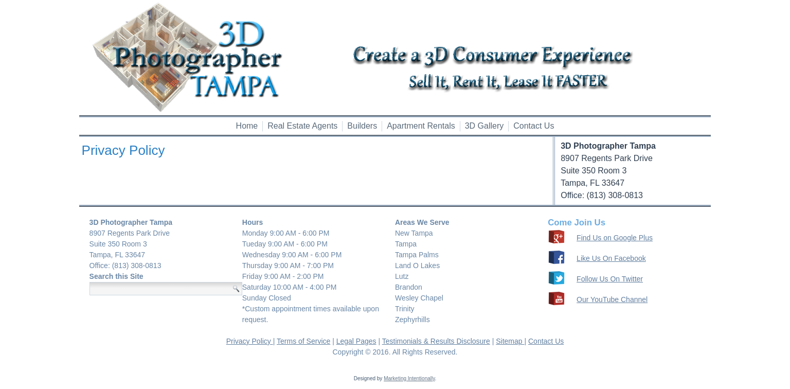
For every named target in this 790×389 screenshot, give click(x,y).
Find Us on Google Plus (615, 238)
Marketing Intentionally (409, 378)
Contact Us (533, 125)
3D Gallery (484, 125)
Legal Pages (356, 341)
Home (247, 125)
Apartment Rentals (421, 125)
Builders (362, 125)
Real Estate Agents (302, 125)
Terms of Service (303, 341)
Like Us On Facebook (611, 258)
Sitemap (510, 341)
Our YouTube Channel (612, 299)
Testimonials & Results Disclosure (436, 341)
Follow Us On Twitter (610, 279)
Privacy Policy (249, 341)
